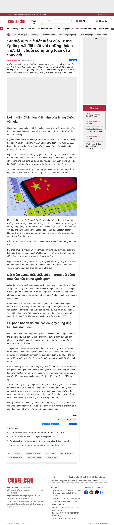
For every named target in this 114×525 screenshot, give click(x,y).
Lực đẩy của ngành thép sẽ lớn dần (93, 115)
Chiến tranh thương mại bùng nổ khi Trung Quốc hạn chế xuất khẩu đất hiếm (36, 445)
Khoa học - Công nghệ (61, 29)
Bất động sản (43, 29)
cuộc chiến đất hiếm (35, 458)
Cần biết (101, 29)
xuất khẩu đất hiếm (15, 458)
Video (107, 29)
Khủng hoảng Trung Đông (67, 35)
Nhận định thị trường (14, 60)
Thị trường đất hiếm (33, 453)
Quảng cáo (10, 14)
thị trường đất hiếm (66, 250)
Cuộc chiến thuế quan (20, 35)
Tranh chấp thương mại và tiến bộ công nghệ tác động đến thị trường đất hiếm (37, 432)
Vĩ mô (7, 29)
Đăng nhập (101, 21)
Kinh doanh (32, 29)
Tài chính (22, 29)
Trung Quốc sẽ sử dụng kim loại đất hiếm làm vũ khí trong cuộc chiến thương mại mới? (40, 441)
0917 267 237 (42, 14)
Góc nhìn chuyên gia (86, 35)
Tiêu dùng (14, 29)
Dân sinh (83, 29)
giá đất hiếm (50, 285)
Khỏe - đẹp (92, 29)
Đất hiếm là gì (52, 458)
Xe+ (50, 29)
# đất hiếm (17, 453)
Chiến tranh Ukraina (48, 35)
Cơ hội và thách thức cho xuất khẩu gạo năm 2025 (93, 146)
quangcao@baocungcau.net (25, 14)
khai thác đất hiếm (66, 453)
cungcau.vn (24, 523)
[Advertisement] (42, 94)
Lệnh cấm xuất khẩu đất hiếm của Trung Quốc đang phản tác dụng (33, 437)
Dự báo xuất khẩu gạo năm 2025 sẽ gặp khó (94, 130)
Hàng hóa (75, 29)
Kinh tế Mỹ (34, 35)
